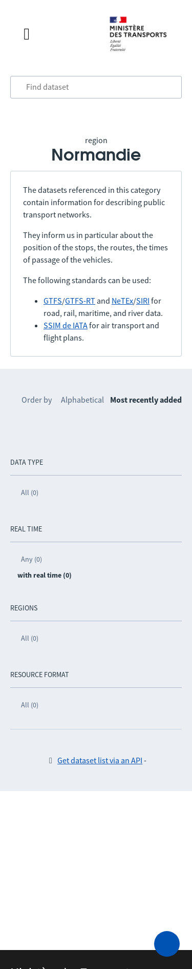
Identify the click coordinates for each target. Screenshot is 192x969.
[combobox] (96, 87)
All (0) (29, 492)
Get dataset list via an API (99, 760)
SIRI (143, 300)
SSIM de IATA (66, 325)
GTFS (53, 300)
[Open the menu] (56, 34)
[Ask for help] (167, 944)
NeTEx (122, 300)
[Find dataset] (96, 87)
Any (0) (31, 559)
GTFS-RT (80, 300)
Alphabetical (82, 399)
